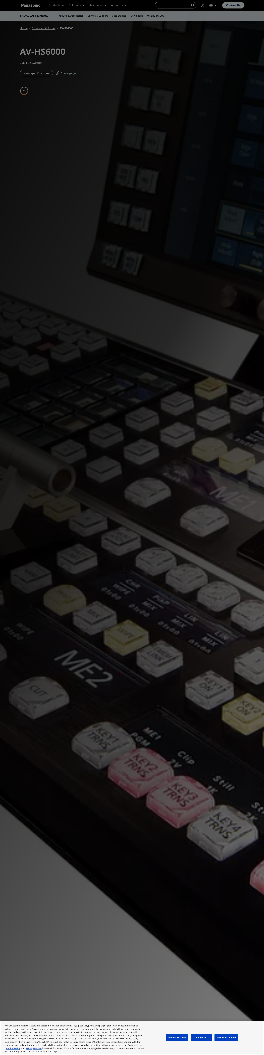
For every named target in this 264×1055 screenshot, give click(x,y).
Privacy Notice (34, 1048)
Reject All (201, 1037)
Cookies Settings (177, 1037)
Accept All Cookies (226, 1037)
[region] (132, 1038)
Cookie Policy (13, 1048)
